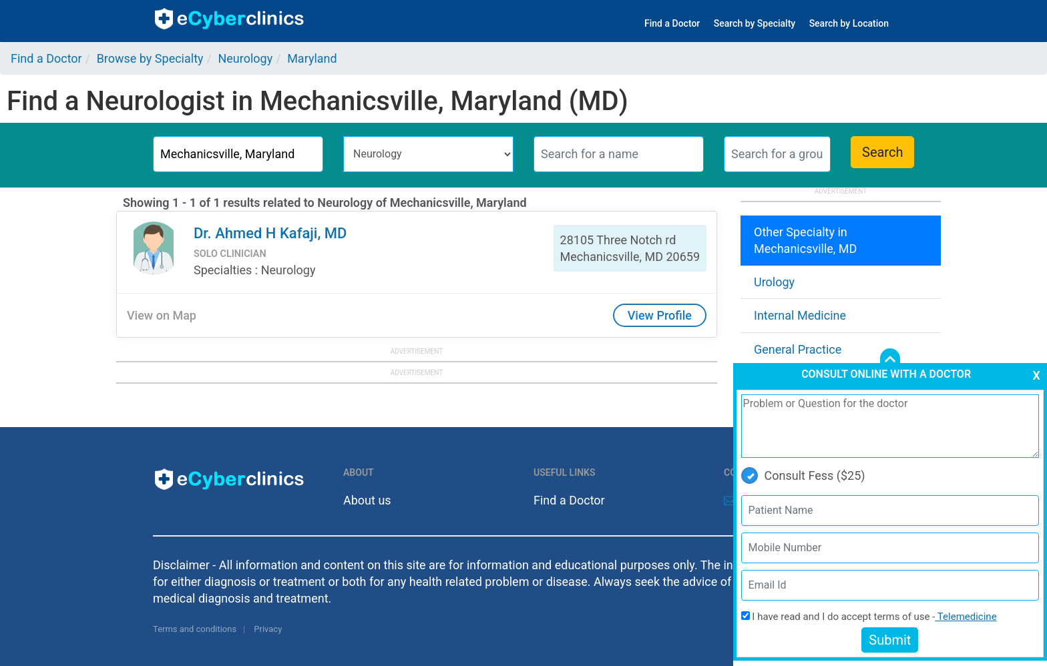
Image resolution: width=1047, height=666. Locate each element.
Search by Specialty (754, 23)
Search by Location (849, 23)
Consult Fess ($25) (803, 475)
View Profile (660, 315)
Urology (774, 282)
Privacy (268, 629)
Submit (890, 640)
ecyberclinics (230, 19)
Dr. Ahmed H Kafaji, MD (270, 233)
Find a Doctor (672, 23)
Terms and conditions (194, 629)
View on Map (161, 315)
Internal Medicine (800, 315)
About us (367, 500)
